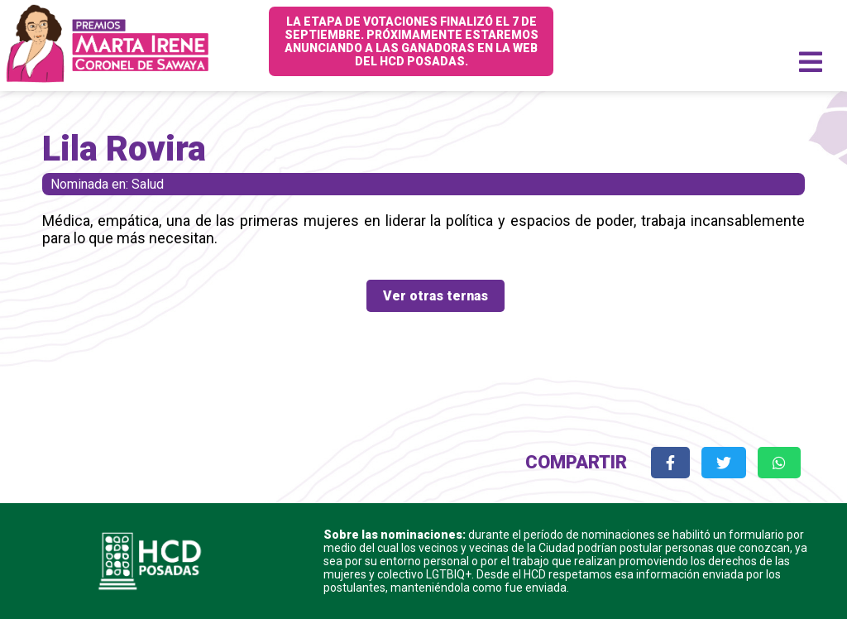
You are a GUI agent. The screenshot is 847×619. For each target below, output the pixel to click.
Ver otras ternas (435, 296)
